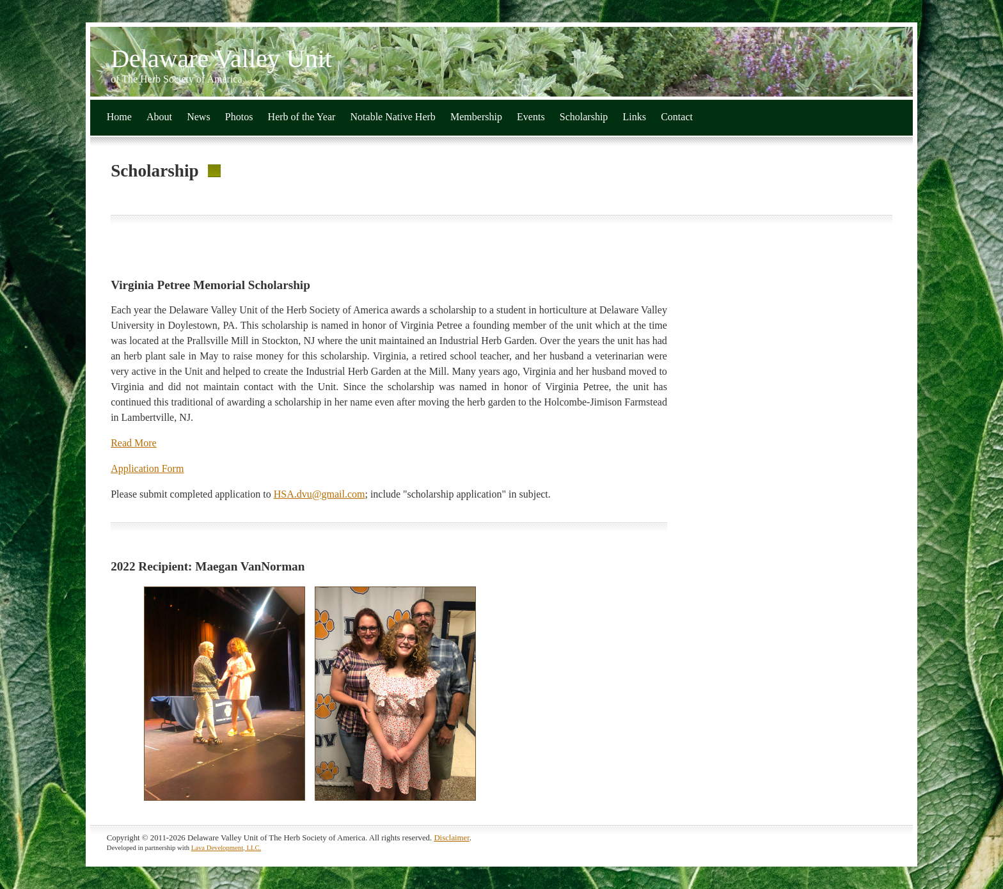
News (198, 116)
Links (634, 116)
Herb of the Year (302, 116)
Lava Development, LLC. (226, 847)
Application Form (147, 468)
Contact (677, 116)
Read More (134, 442)
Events (531, 116)
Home (119, 116)
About (159, 116)
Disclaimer (451, 837)
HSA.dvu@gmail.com (319, 494)
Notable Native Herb (393, 116)
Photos (239, 116)
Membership (476, 116)
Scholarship (584, 116)
